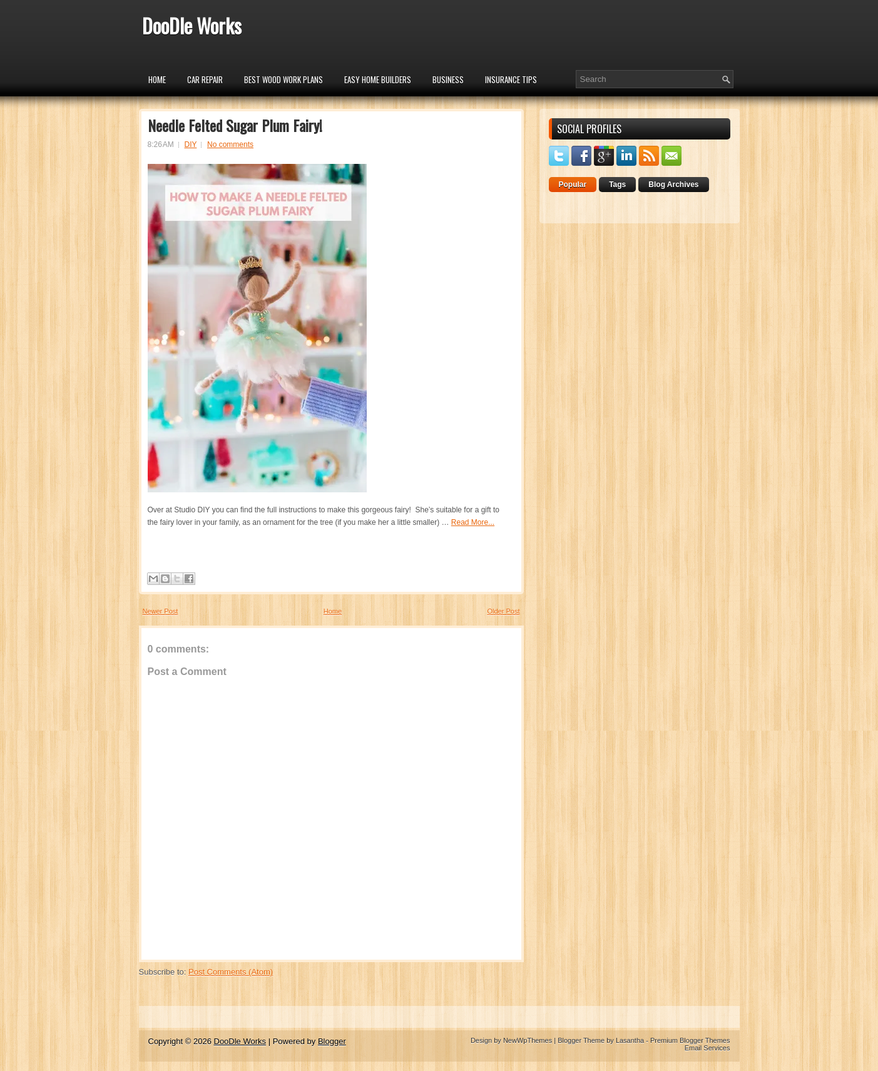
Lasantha (630, 1040)
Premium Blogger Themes (690, 1040)
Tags (617, 184)
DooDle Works (192, 25)
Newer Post (160, 611)
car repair (205, 79)
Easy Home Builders (377, 79)
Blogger (332, 1041)
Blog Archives (673, 184)
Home (157, 79)
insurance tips (511, 79)
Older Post (503, 611)
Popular (573, 184)
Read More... (472, 522)
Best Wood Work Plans (283, 79)
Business (448, 79)
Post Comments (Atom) (230, 972)
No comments (230, 144)
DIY (191, 144)
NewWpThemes (527, 1040)
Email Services (707, 1048)
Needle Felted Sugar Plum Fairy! (235, 125)
